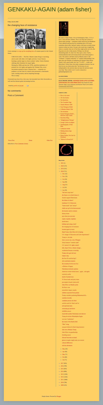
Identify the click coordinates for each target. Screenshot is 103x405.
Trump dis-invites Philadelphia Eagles (72, 316)
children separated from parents (70, 292)
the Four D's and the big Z (69, 258)
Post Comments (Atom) (21, 143)
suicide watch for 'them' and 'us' (70, 303)
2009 (62, 385)
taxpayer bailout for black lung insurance (73, 327)
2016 (62, 366)
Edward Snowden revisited (69, 337)
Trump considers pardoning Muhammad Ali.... (74, 295)
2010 (62, 382)
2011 (62, 379)
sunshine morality (67, 298)
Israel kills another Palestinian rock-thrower (74, 314)
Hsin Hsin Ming (64, 118)
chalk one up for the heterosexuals (71, 208)
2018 (62, 171)
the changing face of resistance (70, 226)
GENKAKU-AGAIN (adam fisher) (49, 9)
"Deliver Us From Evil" (66, 139)
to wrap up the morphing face (25, 51)
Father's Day (65, 256)
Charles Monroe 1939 (66, 104)
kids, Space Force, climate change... (71, 248)
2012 (62, 377)
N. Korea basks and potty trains (70, 279)
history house (65, 213)
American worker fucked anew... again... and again (75, 271)
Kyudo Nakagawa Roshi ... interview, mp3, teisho (67, 114)
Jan (63, 360)
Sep (63, 182)
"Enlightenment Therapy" (67, 120)
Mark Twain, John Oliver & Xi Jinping (72, 232)
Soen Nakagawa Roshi (66, 107)
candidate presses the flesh (69, 300)
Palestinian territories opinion (70, 269)
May (63, 349)
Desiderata (63, 133)
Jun (63, 190)
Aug (63, 184)
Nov (63, 176)
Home (30, 140)
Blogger (59, 396)
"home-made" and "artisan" (69, 205)
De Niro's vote (66, 287)
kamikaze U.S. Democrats (69, 203)
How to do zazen (65, 95)
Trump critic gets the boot (69, 253)
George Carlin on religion (67, 122)
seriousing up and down (68, 308)
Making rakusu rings (66, 131)
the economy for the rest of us (70, 263)
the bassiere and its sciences (69, 211)
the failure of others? (67, 200)
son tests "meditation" (68, 319)
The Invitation (64, 111)
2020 (62, 166)
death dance (65, 221)
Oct (63, 179)
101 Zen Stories (64, 97)
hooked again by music (68, 229)
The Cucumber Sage (65, 102)
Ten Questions (64, 100)
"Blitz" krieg (65, 324)
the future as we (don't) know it (70, 195)
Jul (63, 187)
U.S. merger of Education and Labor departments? (75, 234)
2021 (62, 163)
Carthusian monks (65, 128)
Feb (63, 357)
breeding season (66, 335)
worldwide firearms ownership (70, 250)
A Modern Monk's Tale (66, 109)
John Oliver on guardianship (69, 332)
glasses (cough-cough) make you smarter (73, 340)
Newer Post (11, 140)
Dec (63, 173)
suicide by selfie (66, 274)
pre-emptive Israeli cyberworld (70, 282)
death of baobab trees (68, 277)
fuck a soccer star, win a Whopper (71, 240)
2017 (62, 363)
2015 (62, 368)
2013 (62, 374)
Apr (63, 351)
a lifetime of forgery (67, 266)
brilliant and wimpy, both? (69, 224)
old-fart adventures (67, 345)
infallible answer (66, 311)
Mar (63, 354)
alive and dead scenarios (68, 261)
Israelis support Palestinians (69, 197)
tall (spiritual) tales (67, 306)
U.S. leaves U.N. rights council (70, 245)
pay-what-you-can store (68, 216)
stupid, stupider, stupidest (69, 219)
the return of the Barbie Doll (69, 321)
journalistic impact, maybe (69, 290)
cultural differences (67, 343)
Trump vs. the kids (67, 237)
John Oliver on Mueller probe (70, 285)
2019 (62, 168)
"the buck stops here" (68, 192)
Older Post (50, 140)
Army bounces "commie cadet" (70, 242)
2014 (62, 371)
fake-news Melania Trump (69, 329)
